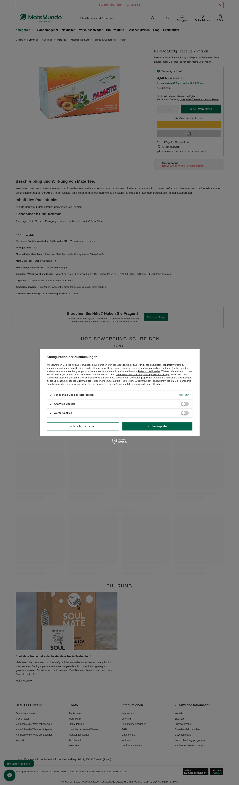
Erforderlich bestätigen (82, 426)
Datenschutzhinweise (149, 371)
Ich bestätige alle (157, 426)
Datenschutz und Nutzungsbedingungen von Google (142, 374)
